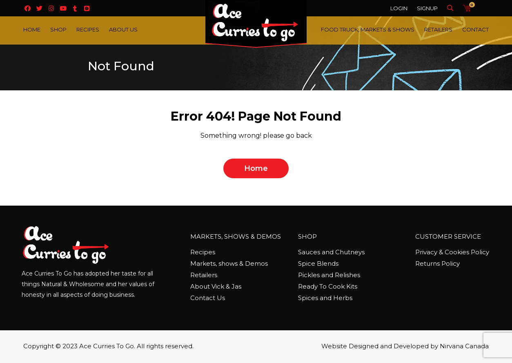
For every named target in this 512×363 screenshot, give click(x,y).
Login (398, 8)
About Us (123, 29)
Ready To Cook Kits (327, 286)
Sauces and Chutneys (331, 252)
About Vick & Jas (215, 286)
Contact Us (207, 298)
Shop (58, 29)
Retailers (438, 29)
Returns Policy (437, 263)
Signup (427, 8)
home (256, 168)
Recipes (87, 29)
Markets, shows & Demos (229, 263)
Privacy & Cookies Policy (452, 252)
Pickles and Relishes (329, 275)
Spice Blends (318, 263)
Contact (475, 29)
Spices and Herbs (325, 298)
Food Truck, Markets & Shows (367, 29)
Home (31, 29)
